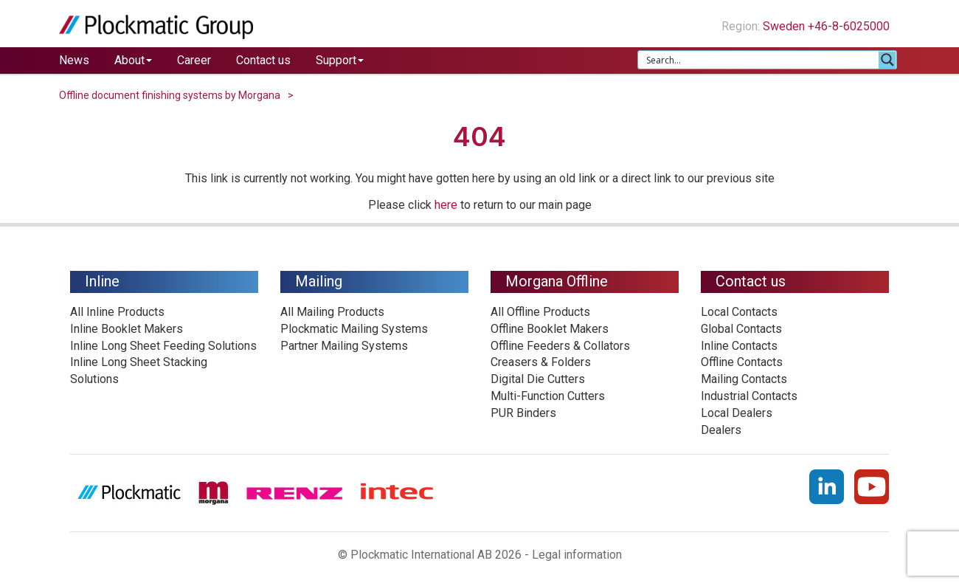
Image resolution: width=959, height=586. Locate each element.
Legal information (577, 555)
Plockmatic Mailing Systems (354, 329)
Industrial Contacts (749, 396)
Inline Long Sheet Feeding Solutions (163, 346)
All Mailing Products (332, 312)
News (74, 60)
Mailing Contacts (744, 379)
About (133, 60)
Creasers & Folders (541, 362)
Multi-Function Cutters (548, 396)
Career (194, 60)
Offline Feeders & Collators (560, 346)
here (446, 205)
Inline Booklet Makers (126, 329)
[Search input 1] (759, 59)
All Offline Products (540, 312)
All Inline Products (117, 312)
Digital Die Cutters (538, 379)
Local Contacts (739, 312)
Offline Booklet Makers (550, 329)
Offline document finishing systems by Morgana (169, 95)
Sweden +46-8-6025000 (831, 26)
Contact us (263, 60)
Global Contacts (741, 329)
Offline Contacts (742, 362)
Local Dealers (736, 413)
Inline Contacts (739, 346)
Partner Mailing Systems (344, 346)
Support (340, 60)
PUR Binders (523, 413)
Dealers (721, 430)
